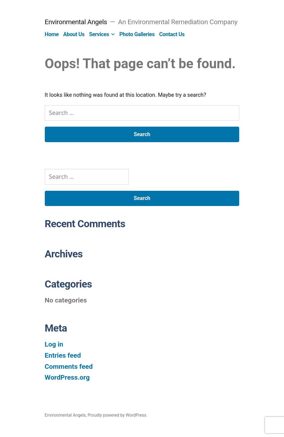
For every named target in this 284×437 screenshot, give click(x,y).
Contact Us (172, 34)
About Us (73, 34)
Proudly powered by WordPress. (117, 415)
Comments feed (69, 366)
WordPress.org (67, 377)
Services (99, 34)
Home (52, 34)
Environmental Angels (76, 22)
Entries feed (63, 355)
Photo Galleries (136, 34)
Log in (54, 344)
